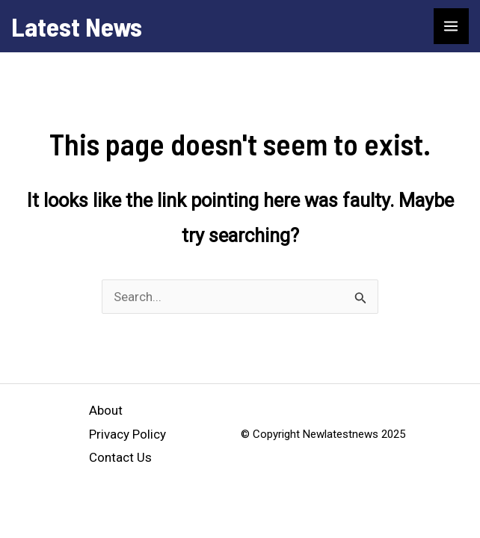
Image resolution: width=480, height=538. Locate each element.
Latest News (76, 26)
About (106, 410)
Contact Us (120, 457)
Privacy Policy (127, 434)
